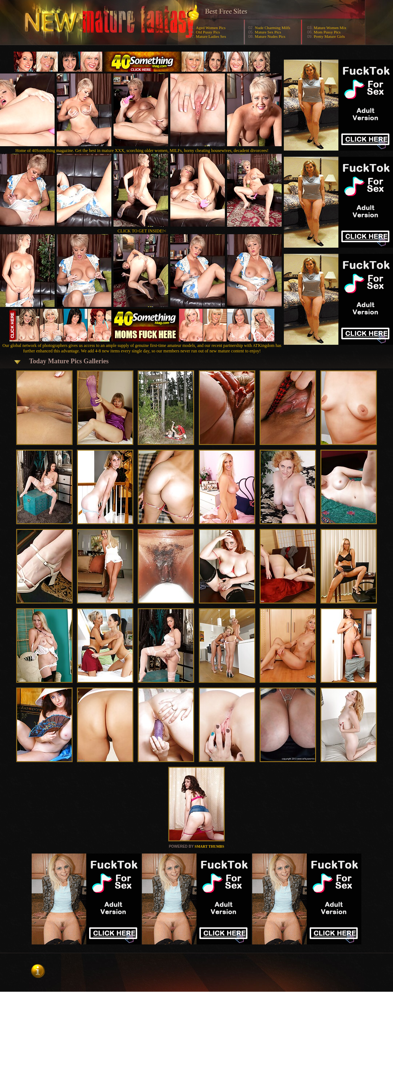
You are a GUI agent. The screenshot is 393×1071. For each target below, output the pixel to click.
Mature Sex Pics (268, 32)
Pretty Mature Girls (329, 36)
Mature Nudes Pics (270, 36)
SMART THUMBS (209, 846)
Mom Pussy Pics (327, 32)
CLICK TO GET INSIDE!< (142, 230)
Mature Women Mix (330, 27)
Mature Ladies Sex (211, 36)
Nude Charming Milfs (272, 27)
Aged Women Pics (210, 27)
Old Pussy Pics (208, 32)
